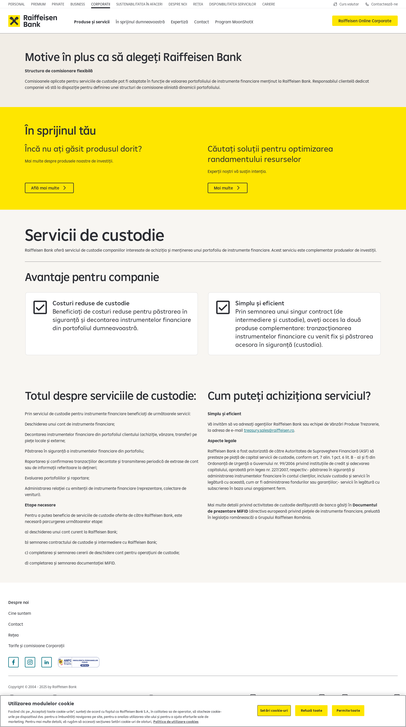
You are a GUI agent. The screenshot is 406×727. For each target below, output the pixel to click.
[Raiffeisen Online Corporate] (365, 21)
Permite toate (348, 710)
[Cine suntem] (19, 613)
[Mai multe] (228, 188)
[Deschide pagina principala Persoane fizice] (16, 4)
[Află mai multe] (49, 188)
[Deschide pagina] (139, 4)
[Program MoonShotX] (234, 20)
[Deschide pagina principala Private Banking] (58, 4)
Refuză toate (311, 710)
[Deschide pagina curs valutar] (346, 4)
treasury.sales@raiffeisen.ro (269, 430)
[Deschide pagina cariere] (268, 4)
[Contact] (201, 20)
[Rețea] (13, 635)
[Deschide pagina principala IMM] (77, 4)
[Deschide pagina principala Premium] (38, 4)
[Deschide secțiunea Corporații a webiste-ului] (100, 4)
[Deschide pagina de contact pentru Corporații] (381, 4)
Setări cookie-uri (274, 710)
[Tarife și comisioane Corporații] (36, 646)
